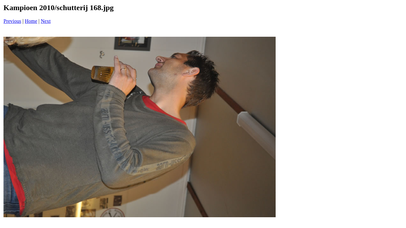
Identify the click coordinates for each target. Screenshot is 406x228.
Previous (12, 21)
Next (46, 21)
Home (31, 21)
